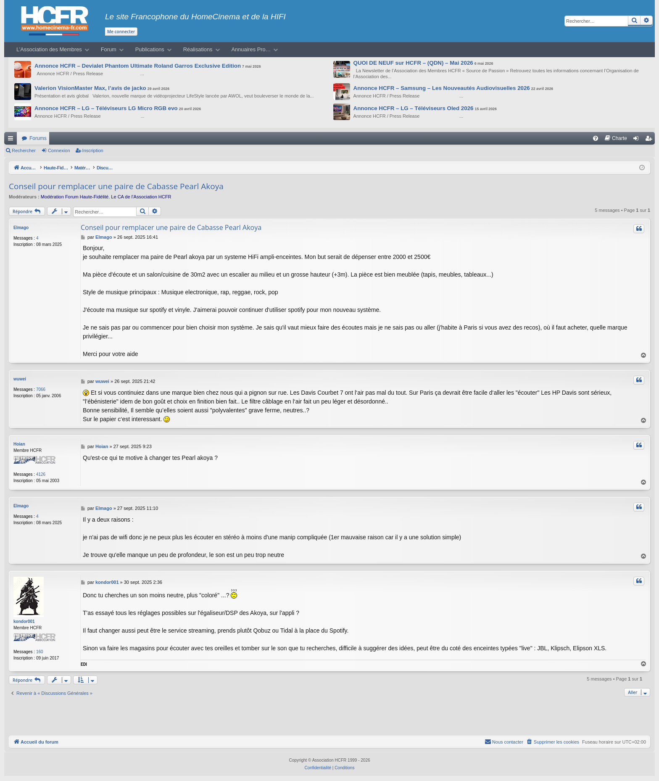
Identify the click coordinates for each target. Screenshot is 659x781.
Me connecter (121, 31)
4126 (40, 474)
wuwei (19, 379)
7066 (40, 389)
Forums (38, 138)
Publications (149, 49)
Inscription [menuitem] (650, 140)
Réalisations (198, 49)
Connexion (59, 150)
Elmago (21, 227)
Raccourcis (12, 140)
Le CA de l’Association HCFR (141, 196)
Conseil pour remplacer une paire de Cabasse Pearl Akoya (116, 186)
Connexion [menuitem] (637, 140)
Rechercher (24, 150)
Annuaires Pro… (251, 49)
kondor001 (24, 621)
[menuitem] (595, 138)
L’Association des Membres (49, 49)
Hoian (19, 444)
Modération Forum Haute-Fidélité (74, 196)
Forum (108, 49)
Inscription (92, 150)
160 (39, 651)
